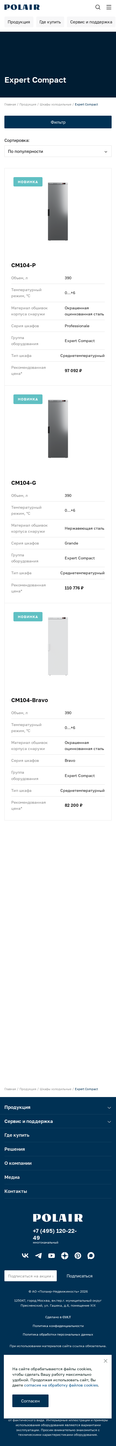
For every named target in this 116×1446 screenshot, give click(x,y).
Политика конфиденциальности (58, 1326)
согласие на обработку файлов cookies (61, 1385)
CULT (67, 1317)
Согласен (30, 1400)
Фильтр (58, 122)
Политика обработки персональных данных (58, 1334)
